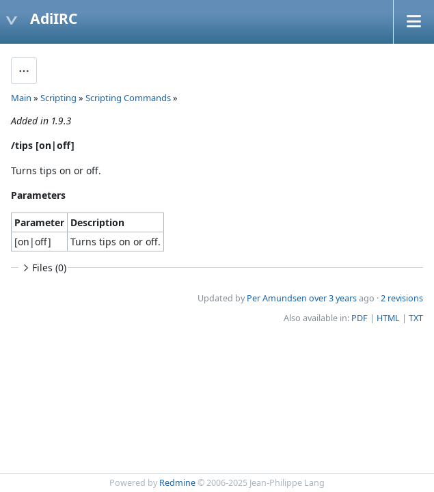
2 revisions (402, 298)
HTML (388, 318)
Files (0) (43, 267)
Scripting (58, 98)
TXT (416, 318)
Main (21, 98)
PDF (359, 318)
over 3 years (333, 298)
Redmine (177, 483)
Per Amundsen (277, 298)
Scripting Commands (128, 98)
